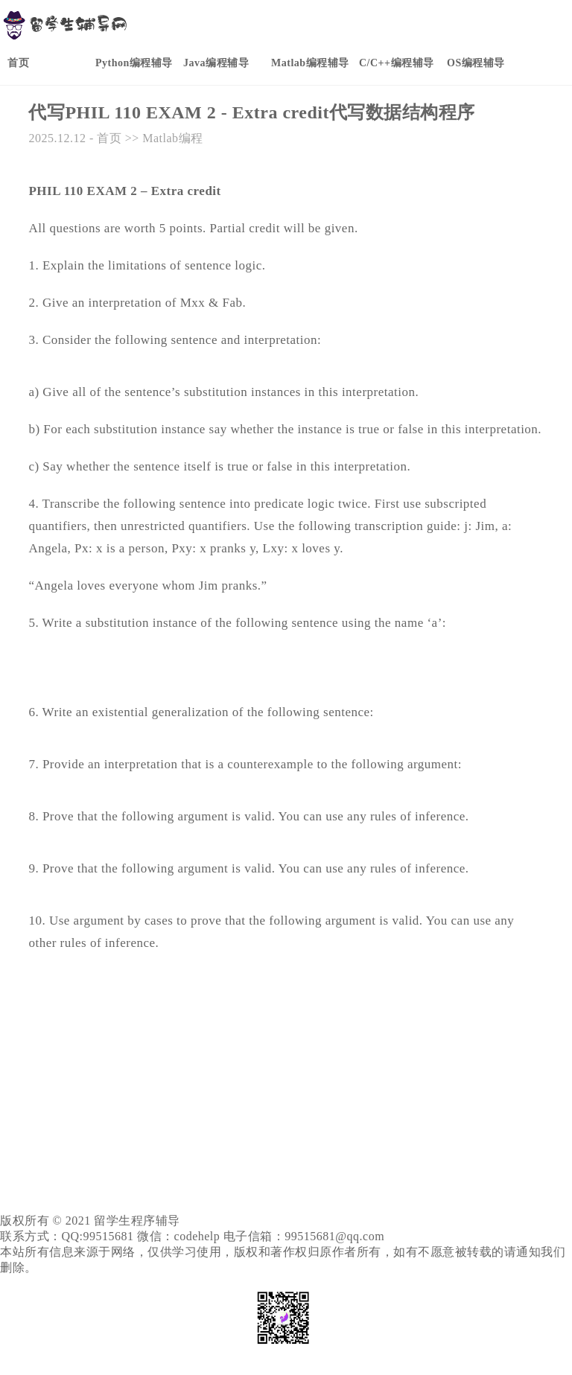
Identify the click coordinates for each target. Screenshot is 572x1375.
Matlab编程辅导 (310, 62)
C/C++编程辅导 (396, 62)
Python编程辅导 (134, 62)
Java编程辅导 (216, 62)
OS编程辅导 (476, 62)
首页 (18, 62)
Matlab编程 (172, 138)
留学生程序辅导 (137, 1220)
